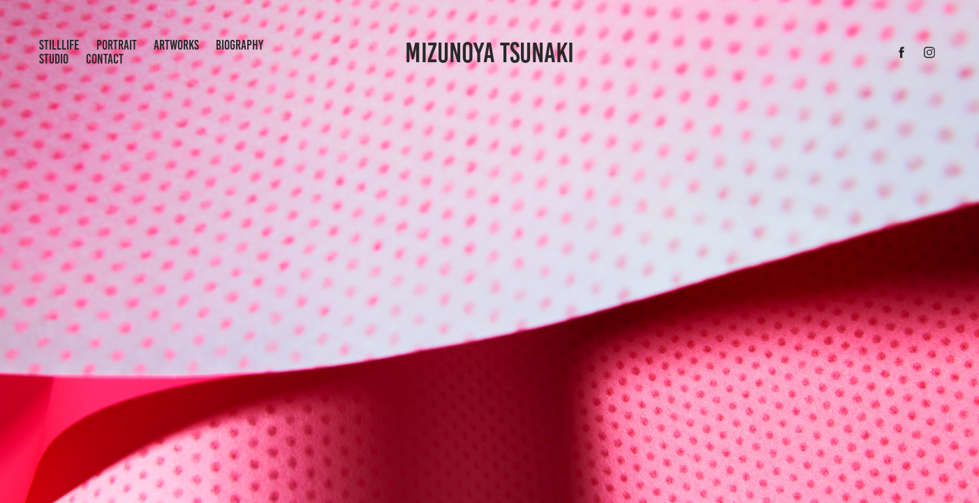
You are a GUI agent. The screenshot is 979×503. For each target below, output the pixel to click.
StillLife (59, 45)
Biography (239, 45)
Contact (105, 59)
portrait (116, 45)
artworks (176, 45)
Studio (53, 59)
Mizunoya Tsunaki (489, 53)
